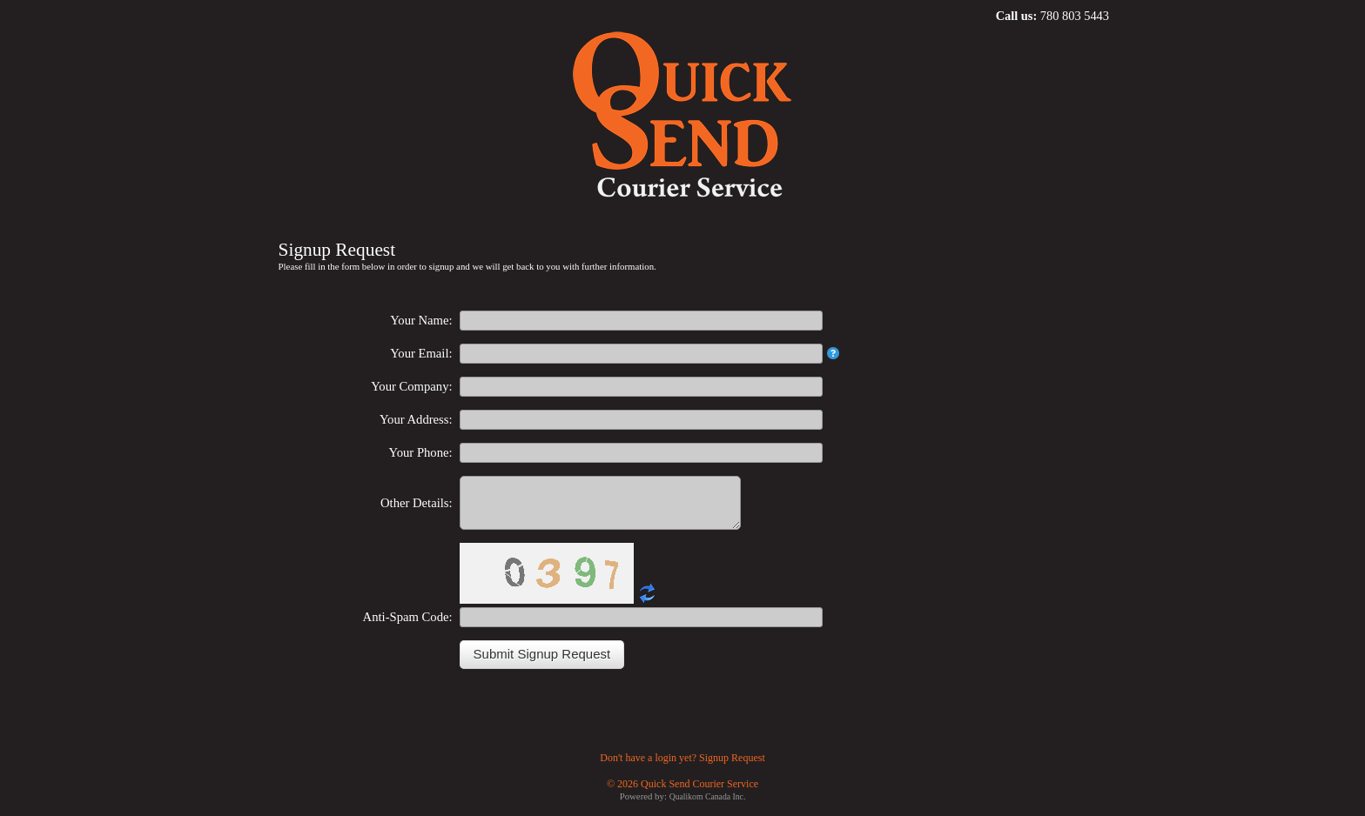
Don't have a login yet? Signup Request (682, 768)
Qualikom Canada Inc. (707, 807)
